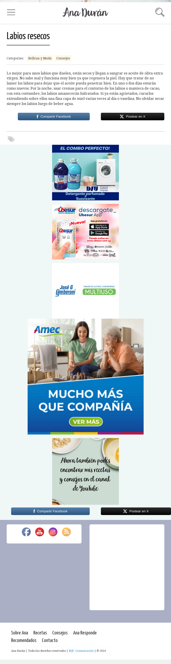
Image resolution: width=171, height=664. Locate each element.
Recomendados (24, 640)
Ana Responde (85, 633)
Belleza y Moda (40, 58)
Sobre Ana (19, 633)
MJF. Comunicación (81, 650)
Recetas (40, 633)
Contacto (50, 640)
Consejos (63, 58)
